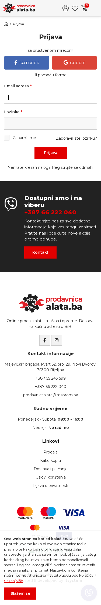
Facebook (26, 62)
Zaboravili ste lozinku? (76, 138)
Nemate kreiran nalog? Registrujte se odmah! (50, 167)
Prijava (50, 152)
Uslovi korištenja (51, 477)
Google (74, 62)
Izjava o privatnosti (50, 485)
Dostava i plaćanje (51, 468)
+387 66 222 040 (50, 212)
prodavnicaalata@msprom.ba (50, 395)
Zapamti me (20, 137)
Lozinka (13, 111)
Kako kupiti (50, 460)
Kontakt (40, 252)
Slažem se (20, 593)
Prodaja (50, 452)
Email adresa (18, 86)
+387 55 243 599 (51, 378)
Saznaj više (13, 581)
